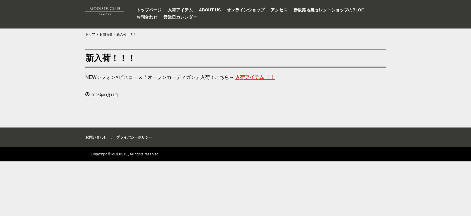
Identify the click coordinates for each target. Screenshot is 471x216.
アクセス (279, 10)
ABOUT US (210, 10)
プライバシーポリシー (134, 137)
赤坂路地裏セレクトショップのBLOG (328, 10)
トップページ (149, 10)
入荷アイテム (180, 10)
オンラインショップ (246, 10)
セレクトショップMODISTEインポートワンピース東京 (108, 10)
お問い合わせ (96, 137)
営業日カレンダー (180, 17)
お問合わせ (146, 17)
